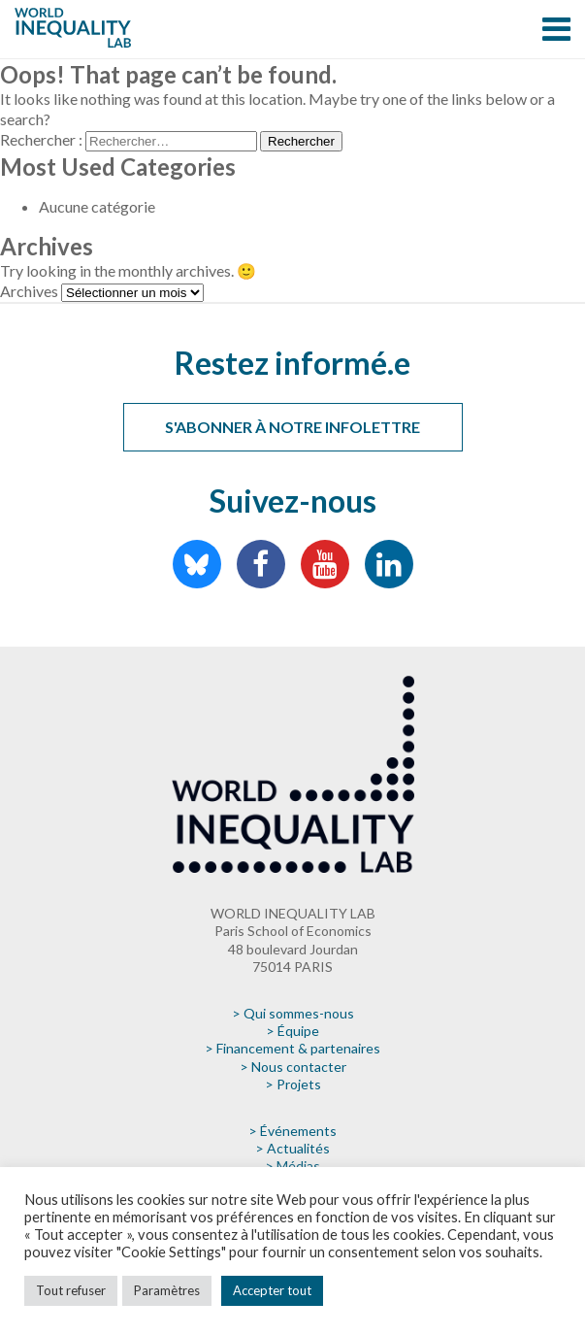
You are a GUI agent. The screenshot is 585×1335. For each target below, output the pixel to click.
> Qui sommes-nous (293, 1013)
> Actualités (292, 1148)
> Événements (292, 1130)
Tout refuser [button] (71, 1290)
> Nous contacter (293, 1066)
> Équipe (292, 1030)
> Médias (292, 1165)
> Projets (293, 1084)
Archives (29, 291)
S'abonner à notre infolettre (292, 426)
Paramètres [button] (167, 1290)
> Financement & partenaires (292, 1048)
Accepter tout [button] (272, 1290)
